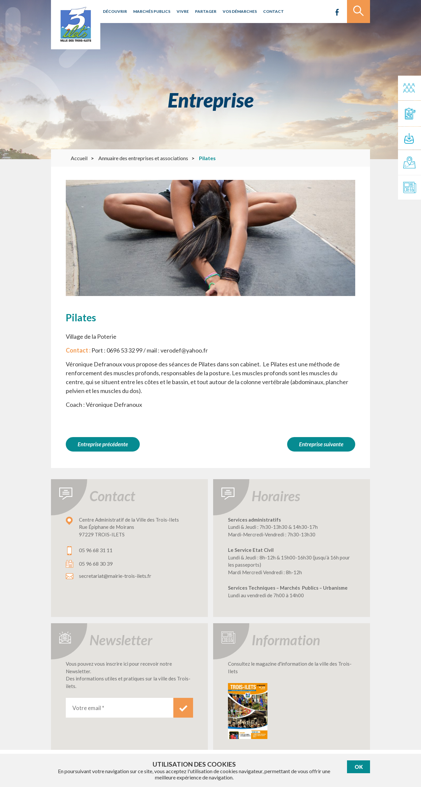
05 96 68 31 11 (95, 550)
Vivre (183, 11)
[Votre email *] (119, 708)
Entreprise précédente (103, 444)
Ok (359, 767)
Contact (273, 11)
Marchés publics (151, 11)
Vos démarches (240, 11)
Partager (205, 11)
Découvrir (115, 11)
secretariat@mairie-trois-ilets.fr (115, 576)
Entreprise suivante (321, 444)
